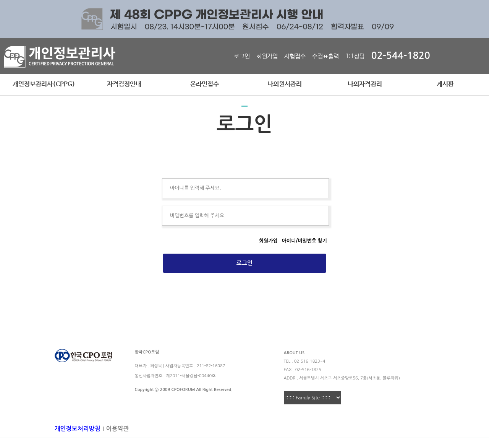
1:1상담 (355, 56)
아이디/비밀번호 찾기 (304, 240)
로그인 (242, 56)
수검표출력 (325, 56)
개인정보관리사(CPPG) (44, 84)
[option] (244, 19)
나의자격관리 (365, 84)
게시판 (445, 84)
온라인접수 (204, 84)
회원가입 (267, 56)
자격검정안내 (124, 84)
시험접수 (295, 56)
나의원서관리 (284, 84)
